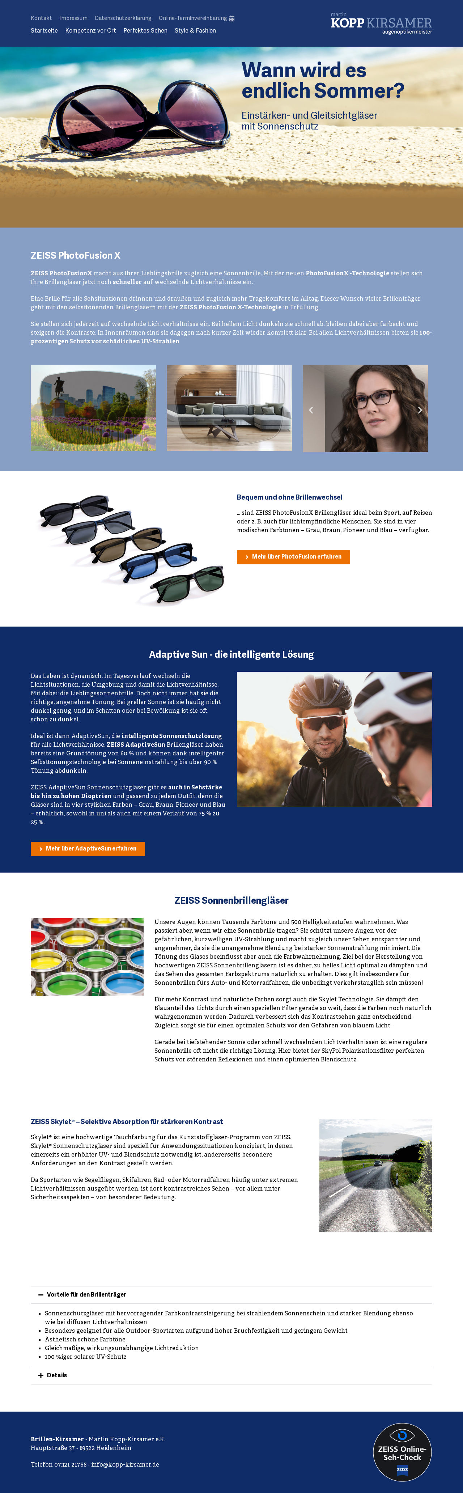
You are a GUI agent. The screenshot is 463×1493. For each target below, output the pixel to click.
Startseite (44, 30)
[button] (310, 409)
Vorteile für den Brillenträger (86, 1295)
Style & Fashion (195, 30)
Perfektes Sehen (145, 30)
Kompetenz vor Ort (90, 30)
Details (57, 1375)
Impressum (73, 18)
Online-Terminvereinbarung (196, 18)
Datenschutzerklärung (123, 18)
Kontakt (41, 18)
